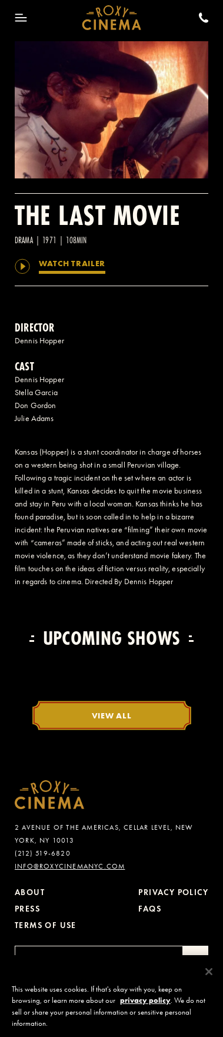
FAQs (149, 909)
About (30, 892)
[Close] (209, 976)
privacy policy (145, 1005)
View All (112, 715)
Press (27, 909)
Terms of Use (45, 925)
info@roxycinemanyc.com (70, 866)
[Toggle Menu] (21, 18)
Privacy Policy (173, 892)
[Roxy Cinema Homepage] (111, 17)
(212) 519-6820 (43, 853)
